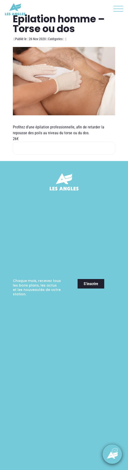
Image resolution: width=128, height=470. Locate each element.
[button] (117, 9)
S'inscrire (91, 283)
